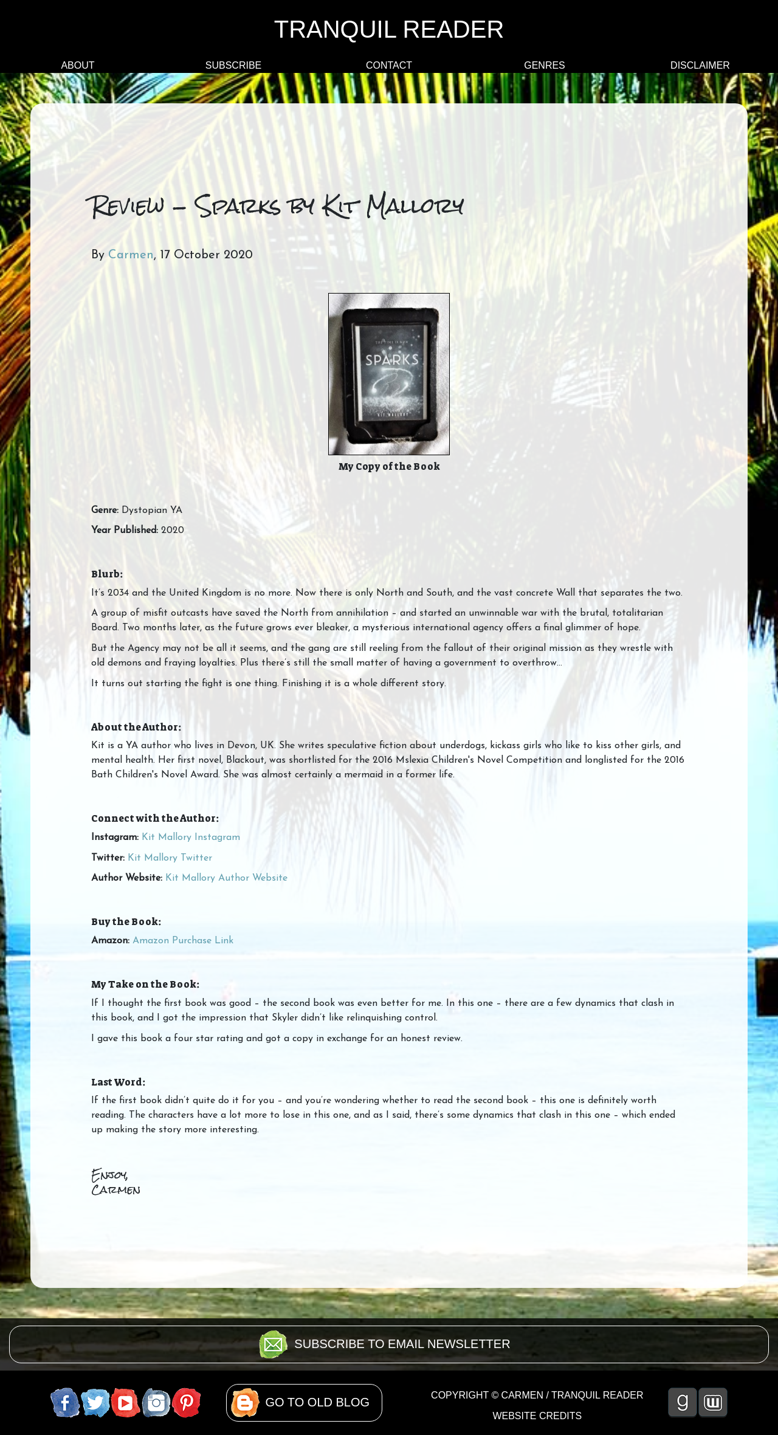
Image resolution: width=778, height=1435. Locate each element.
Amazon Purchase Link (183, 941)
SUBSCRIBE (233, 65)
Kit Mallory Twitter (170, 858)
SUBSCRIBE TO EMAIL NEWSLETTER (402, 1344)
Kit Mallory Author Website (226, 878)
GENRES (544, 65)
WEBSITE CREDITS (537, 1416)
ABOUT (77, 65)
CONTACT (389, 65)
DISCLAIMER (700, 65)
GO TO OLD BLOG (318, 1402)
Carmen (131, 255)
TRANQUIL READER (389, 29)
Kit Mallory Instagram (191, 837)
